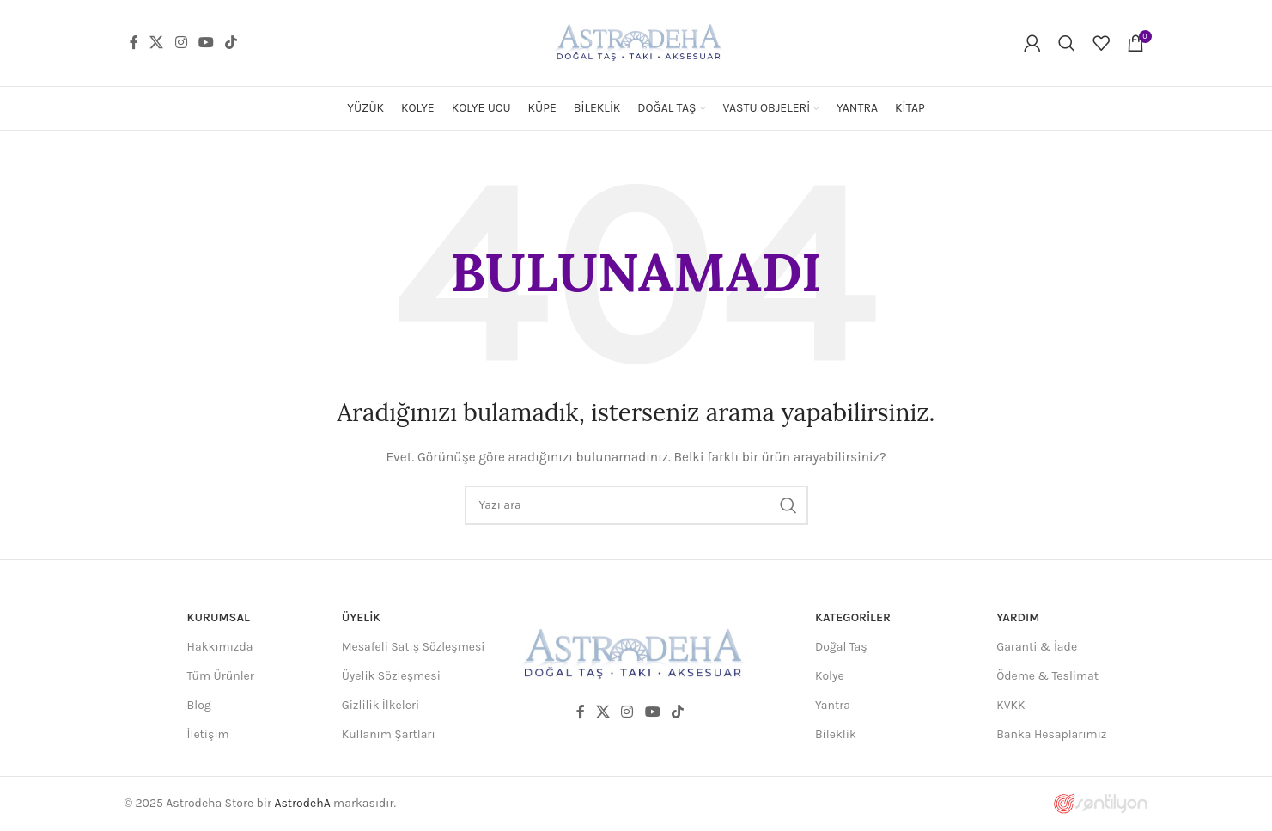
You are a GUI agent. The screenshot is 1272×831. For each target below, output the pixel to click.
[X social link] (156, 42)
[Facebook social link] (134, 42)
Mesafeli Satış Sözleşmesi (413, 646)
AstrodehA (302, 803)
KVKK (1010, 705)
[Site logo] (636, 41)
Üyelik (361, 617)
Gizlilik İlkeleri (381, 705)
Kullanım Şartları (388, 734)
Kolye (829, 676)
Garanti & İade (1036, 646)
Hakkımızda (220, 646)
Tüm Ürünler (220, 676)
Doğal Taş (841, 646)
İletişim (208, 734)
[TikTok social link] (231, 42)
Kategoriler (853, 617)
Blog (199, 705)
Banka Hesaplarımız (1051, 734)
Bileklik (835, 734)
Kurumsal (218, 617)
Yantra (832, 705)
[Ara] (1067, 43)
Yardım (1017, 617)
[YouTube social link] (205, 42)
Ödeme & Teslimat (1047, 676)
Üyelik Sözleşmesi (391, 676)
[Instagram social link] (180, 42)
